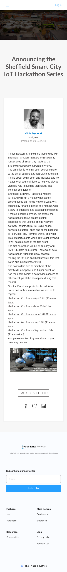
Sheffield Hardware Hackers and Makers (30, 157)
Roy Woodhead (38, 338)
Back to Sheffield (33, 393)
